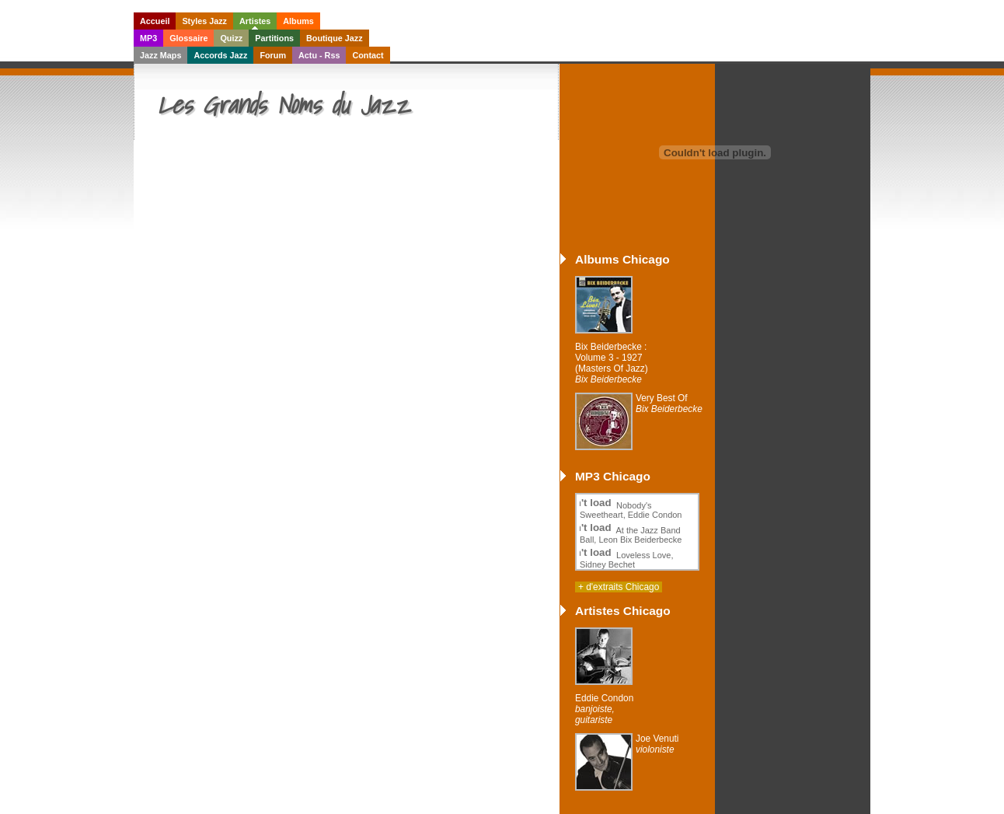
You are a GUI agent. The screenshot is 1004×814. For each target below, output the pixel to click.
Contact (367, 55)
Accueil (154, 21)
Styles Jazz (204, 21)
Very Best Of (669, 403)
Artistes (254, 21)
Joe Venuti (657, 744)
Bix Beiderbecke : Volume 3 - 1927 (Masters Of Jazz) (611, 363)
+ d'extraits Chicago (618, 587)
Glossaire (188, 38)
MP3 (148, 38)
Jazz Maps (160, 55)
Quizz (231, 38)
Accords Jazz (220, 55)
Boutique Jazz (334, 38)
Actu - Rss (319, 55)
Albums (298, 21)
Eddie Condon (604, 709)
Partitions (274, 38)
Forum (273, 55)
